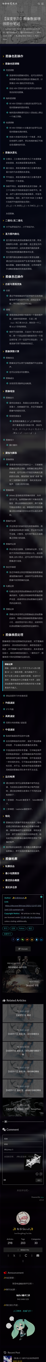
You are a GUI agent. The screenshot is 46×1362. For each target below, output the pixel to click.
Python (21, 928)
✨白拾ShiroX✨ (19, 898)
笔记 (30, 928)
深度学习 (7, 934)
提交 (39, 1180)
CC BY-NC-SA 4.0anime (31, 917)
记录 (13, 928)
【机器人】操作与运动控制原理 (26, 1358)
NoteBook (13, 32)
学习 (5, 928)
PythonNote (28, 32)
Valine (42, 1197)
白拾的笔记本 (9, 3)
